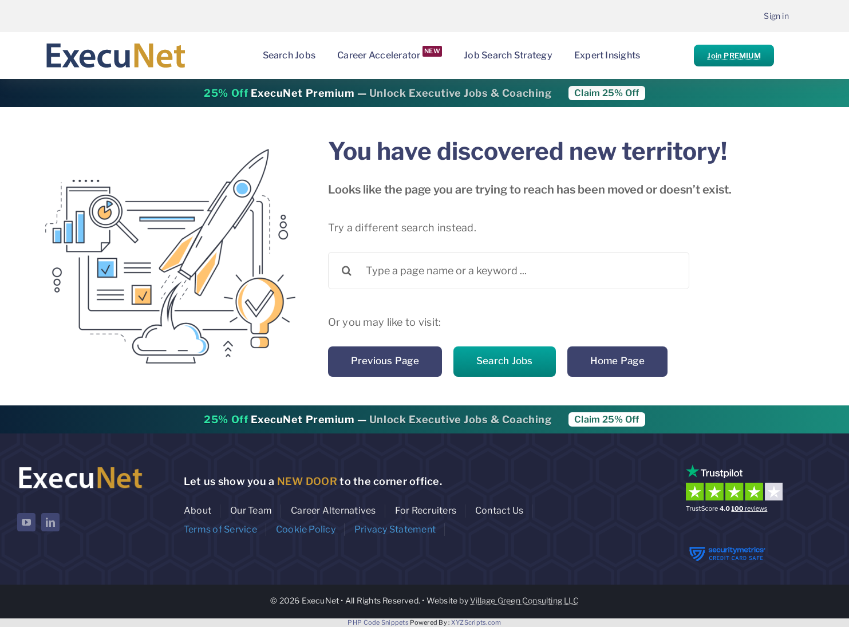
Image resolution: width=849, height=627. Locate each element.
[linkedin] (50, 522)
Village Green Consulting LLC (524, 600)
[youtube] (26, 522)
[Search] (346, 270)
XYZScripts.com (476, 622)
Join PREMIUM (733, 55)
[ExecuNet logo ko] (80, 467)
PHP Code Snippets (378, 622)
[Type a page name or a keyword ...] (508, 270)
